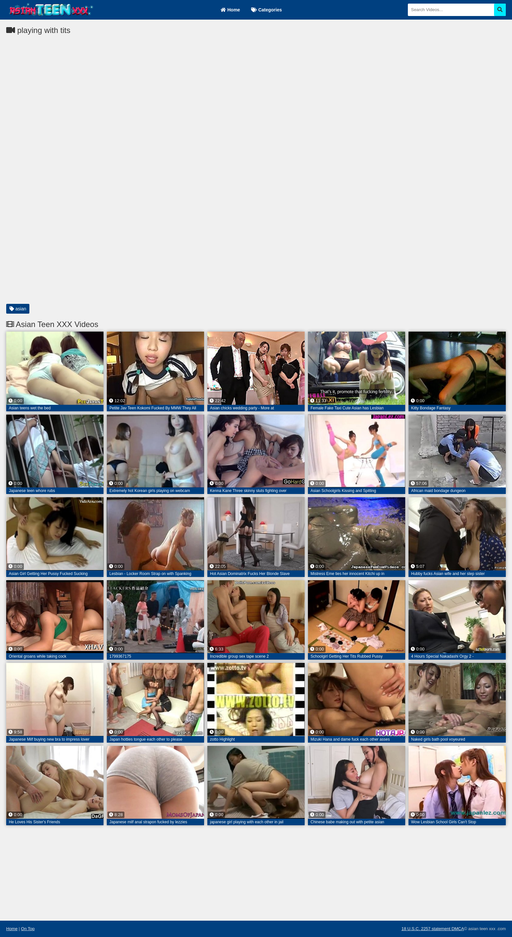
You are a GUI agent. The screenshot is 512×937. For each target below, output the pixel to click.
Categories (266, 9)
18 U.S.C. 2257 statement (426, 928)
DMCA (458, 928)
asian (17, 308)
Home (230, 9)
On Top (28, 928)
